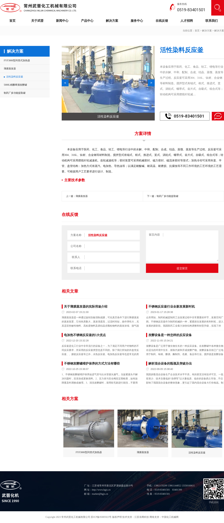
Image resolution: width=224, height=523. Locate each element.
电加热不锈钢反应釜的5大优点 (85, 335)
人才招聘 (186, 20)
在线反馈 (162, 20)
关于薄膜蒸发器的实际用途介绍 (85, 306)
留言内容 (154, 234)
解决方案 (112, 20)
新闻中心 (62, 20)
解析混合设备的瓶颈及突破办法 (170, 363)
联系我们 (211, 20)
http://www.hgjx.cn (101, 489)
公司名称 (76, 246)
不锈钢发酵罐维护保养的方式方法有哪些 (92, 363)
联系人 (76, 257)
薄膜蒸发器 (10, 68)
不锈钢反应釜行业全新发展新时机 (171, 306)
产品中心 (87, 20)
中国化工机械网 (170, 517)
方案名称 (76, 235)
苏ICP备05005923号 (101, 517)
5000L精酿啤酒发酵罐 (15, 85)
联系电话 (76, 268)
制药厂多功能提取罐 (15, 93)
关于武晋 (37, 20)
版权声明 (117, 517)
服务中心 (137, 20)
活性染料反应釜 (14, 76)
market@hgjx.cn (100, 494)
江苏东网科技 (141, 517)
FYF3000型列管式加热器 (17, 60)
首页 (12, 20)
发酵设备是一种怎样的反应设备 (170, 335)
